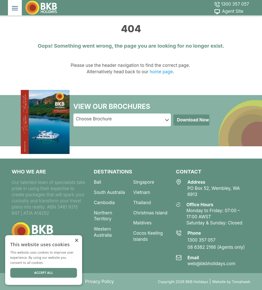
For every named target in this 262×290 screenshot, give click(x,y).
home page (161, 71)
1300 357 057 (232, 4)
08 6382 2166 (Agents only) (216, 247)
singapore (143, 182)
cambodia (104, 202)
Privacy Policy (99, 281)
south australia (109, 192)
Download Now (193, 119)
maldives (142, 222)
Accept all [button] (43, 273)
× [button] (76, 241)
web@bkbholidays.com (212, 263)
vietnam (141, 192)
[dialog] (43, 260)
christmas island (150, 212)
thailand (142, 202)
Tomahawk (241, 281)
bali (97, 182)
